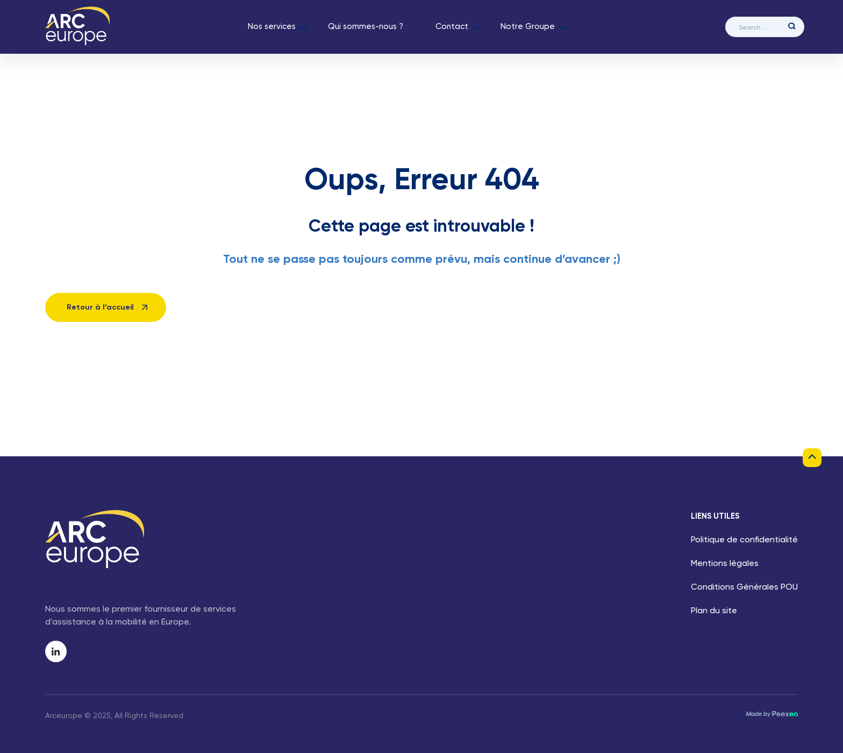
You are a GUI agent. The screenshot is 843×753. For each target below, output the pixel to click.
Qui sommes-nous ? (365, 27)
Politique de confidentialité (744, 540)
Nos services (272, 27)
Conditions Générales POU (744, 587)
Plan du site (714, 611)
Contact (451, 27)
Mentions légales (725, 564)
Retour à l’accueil (100, 307)
